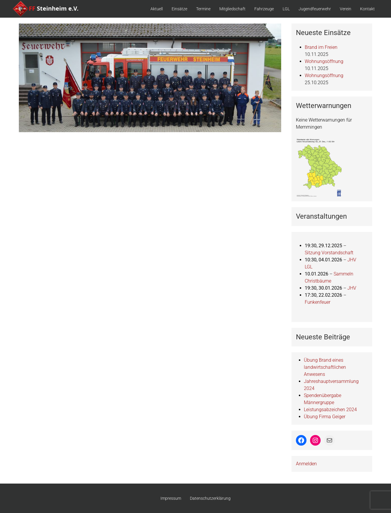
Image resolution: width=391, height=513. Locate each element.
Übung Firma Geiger (324, 416)
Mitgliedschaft (232, 8)
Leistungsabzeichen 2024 (330, 409)
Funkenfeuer (317, 302)
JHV (351, 288)
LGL (286, 8)
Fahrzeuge (264, 8)
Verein (345, 8)
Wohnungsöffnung (324, 61)
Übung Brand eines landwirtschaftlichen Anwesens (325, 367)
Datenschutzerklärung (210, 498)
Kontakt (367, 8)
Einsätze (179, 8)
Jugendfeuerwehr (315, 8)
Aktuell (156, 8)
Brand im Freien (321, 47)
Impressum (170, 498)
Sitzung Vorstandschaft (329, 252)
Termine (203, 8)
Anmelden (306, 463)
